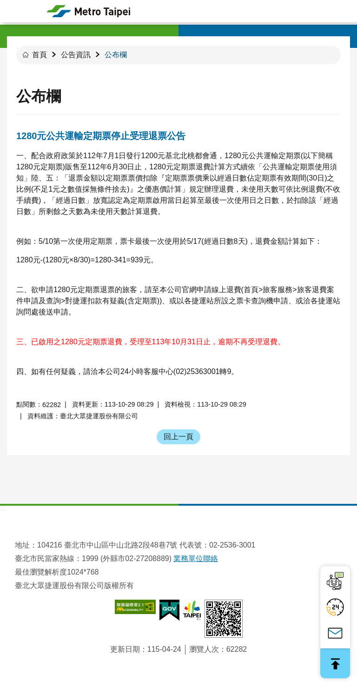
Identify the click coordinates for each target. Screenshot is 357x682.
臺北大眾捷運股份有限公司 (88, 11)
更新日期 (125, 649)
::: (3, 508)
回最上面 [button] (335, 663)
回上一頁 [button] (178, 437)
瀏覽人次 (204, 649)
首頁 (39, 55)
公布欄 (116, 55)
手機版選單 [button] (11, 11)
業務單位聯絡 (195, 558)
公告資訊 (76, 55)
